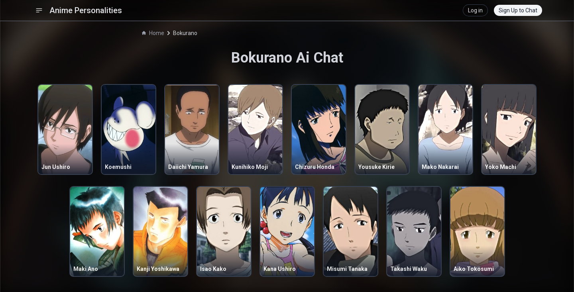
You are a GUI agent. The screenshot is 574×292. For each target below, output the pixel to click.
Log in (475, 10)
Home (153, 33)
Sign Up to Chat (518, 10)
